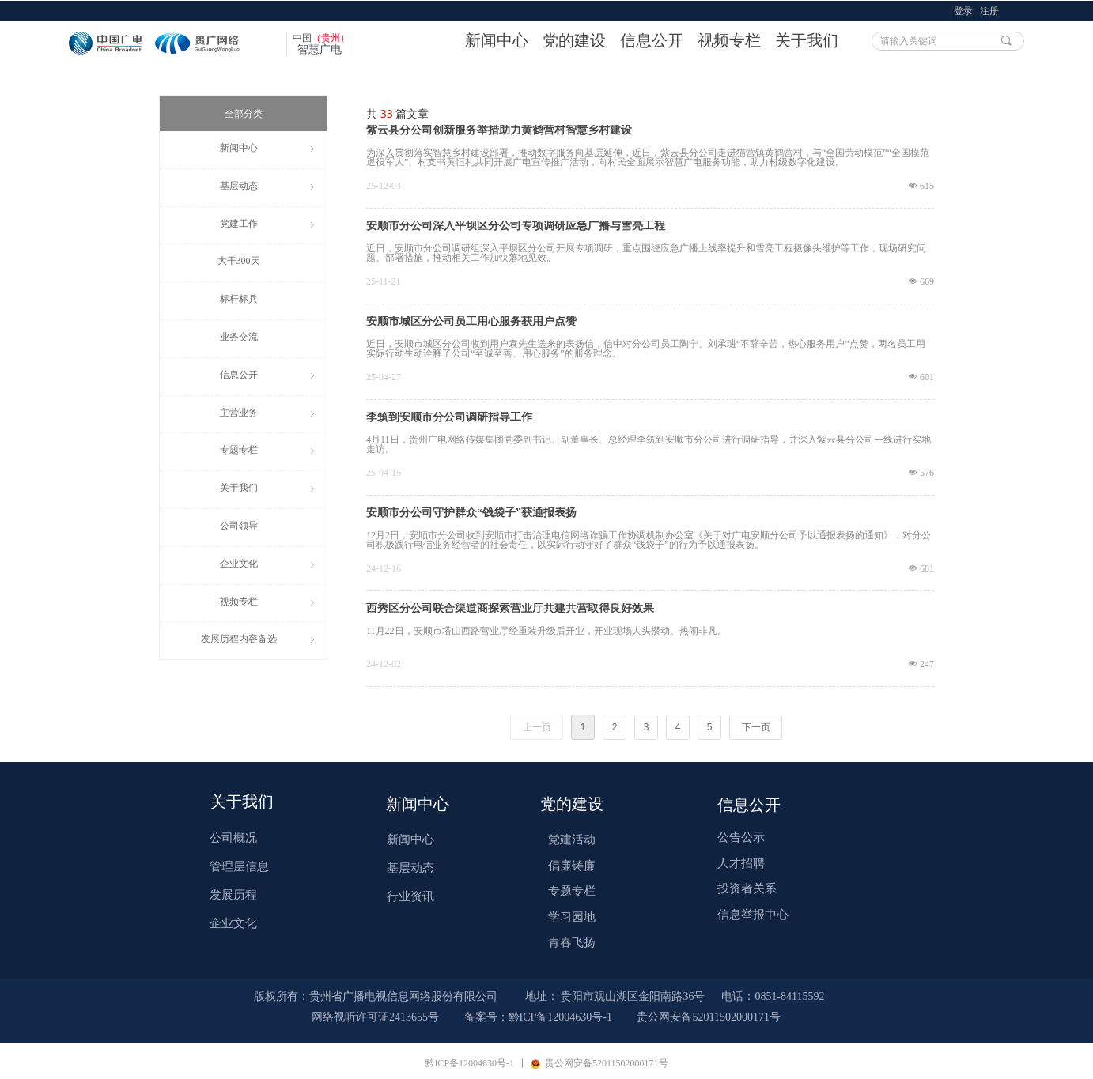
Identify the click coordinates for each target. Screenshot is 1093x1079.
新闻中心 (496, 40)
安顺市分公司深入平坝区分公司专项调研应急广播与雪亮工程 (515, 226)
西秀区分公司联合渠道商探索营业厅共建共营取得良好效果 (510, 608)
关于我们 (806, 40)
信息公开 (651, 40)
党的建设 (574, 40)
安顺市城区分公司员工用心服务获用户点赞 (471, 321)
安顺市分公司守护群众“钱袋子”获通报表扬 (471, 513)
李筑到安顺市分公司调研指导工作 (449, 417)
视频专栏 (729, 40)
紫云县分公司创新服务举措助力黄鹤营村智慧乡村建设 (499, 130)
